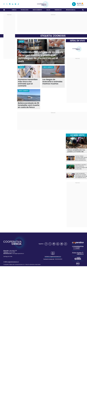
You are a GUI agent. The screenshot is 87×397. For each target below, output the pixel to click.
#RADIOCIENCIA (70, 10)
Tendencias (58, 10)
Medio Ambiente (48, 67)
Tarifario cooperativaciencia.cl (53, 256)
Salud (48, 10)
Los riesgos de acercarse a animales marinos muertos (52, 81)
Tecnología (24, 10)
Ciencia (14, 10)
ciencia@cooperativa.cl (18, 253)
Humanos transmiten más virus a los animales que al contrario (28, 82)
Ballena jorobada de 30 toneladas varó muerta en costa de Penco (28, 105)
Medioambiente (37, 10)
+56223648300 (58, 259)
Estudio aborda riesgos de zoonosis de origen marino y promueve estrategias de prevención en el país (40, 57)
